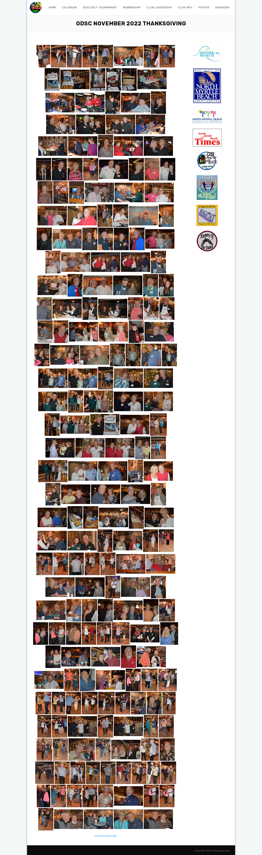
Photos (203, 7)
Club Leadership (159, 7)
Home (52, 7)
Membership (132, 7)
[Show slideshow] (105, 836)
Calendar (69, 7)
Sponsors (222, 7)
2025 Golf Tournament (100, 7)
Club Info (185, 7)
